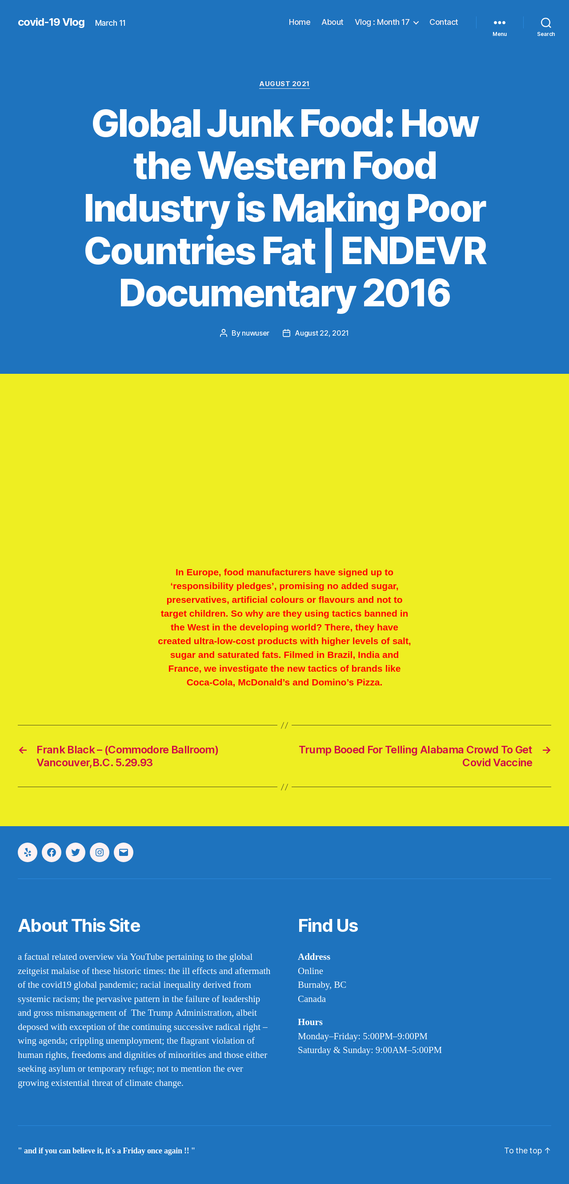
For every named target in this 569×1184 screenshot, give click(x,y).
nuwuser (255, 333)
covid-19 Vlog (51, 22)
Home (299, 22)
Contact (443, 22)
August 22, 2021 (322, 333)
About (332, 22)
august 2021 (284, 84)
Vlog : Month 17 (382, 22)
